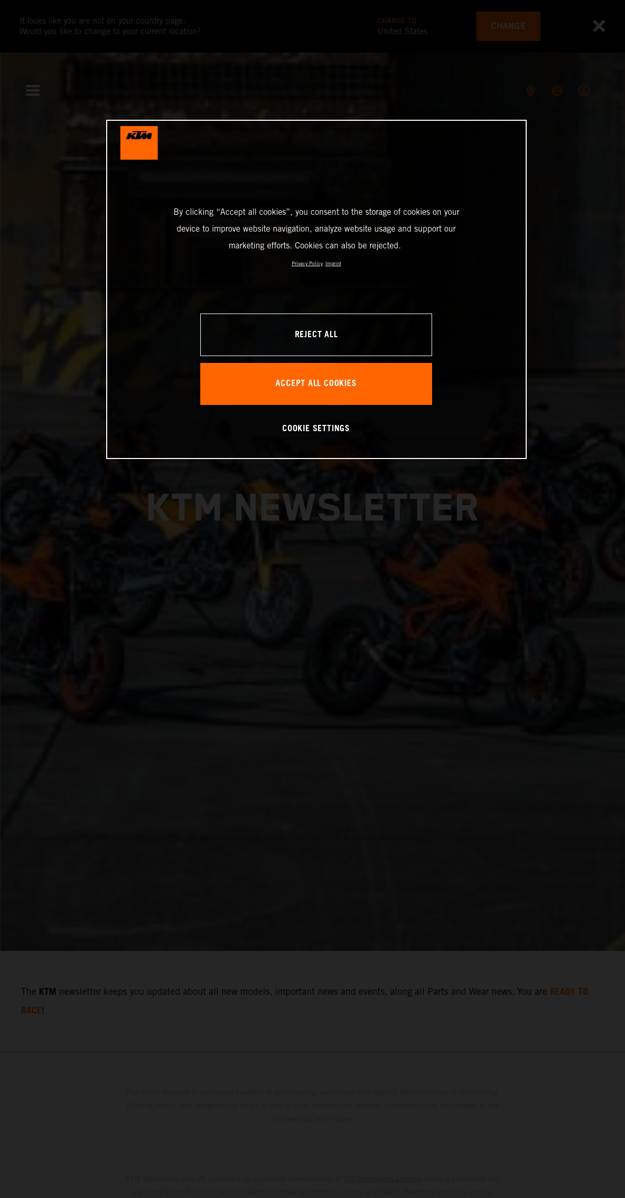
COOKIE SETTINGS (316, 429)
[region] (316, 289)
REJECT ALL (316, 335)
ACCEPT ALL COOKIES (315, 384)
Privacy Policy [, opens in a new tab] (307, 263)
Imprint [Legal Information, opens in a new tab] (333, 263)
